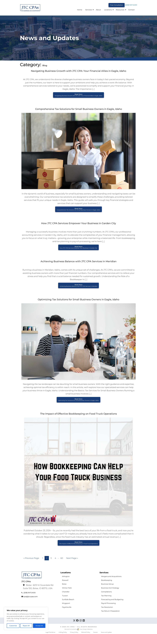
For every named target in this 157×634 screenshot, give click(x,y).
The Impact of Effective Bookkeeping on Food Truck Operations (78, 413)
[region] (26, 618)
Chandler (65, 592)
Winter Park (67, 588)
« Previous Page (31, 558)
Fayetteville (66, 607)
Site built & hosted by (78, 629)
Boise (64, 584)
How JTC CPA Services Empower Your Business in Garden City (78, 223)
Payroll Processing (108, 603)
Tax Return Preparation (110, 611)
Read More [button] (78, 94)
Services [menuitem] (88, 10)
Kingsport (66, 603)
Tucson (65, 596)
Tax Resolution (107, 607)
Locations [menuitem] (108, 10)
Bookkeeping (106, 580)
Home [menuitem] (79, 10)
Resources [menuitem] (120, 10)
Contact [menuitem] (131, 10)
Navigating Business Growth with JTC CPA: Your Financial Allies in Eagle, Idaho (78, 71)
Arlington (66, 576)
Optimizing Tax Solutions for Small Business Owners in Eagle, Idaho (78, 299)
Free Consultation (116, 5)
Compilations (106, 592)
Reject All (26, 626)
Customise (13, 626)
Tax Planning (106, 596)
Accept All (39, 626)
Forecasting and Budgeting (112, 599)
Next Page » (72, 558)
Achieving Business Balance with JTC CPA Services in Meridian (78, 261)
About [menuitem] (98, 10)
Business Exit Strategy (110, 588)
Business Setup (107, 584)
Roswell (65, 580)
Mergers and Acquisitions (111, 576)
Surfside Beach (68, 599)
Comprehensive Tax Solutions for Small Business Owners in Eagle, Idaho (78, 109)
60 (61, 558)
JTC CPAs (71, 626)
